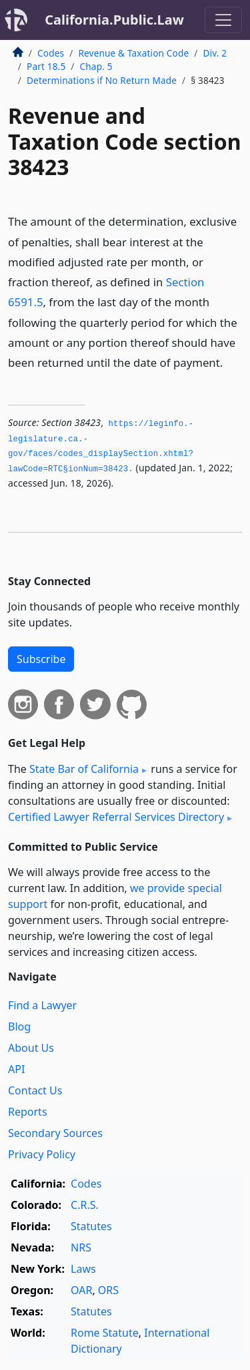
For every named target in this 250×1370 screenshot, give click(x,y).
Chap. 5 (96, 66)
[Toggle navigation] (223, 20)
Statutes (91, 1226)
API (16, 1069)
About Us (31, 1047)
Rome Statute (105, 1332)
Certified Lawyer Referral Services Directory (116, 816)
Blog (19, 1026)
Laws (83, 1268)
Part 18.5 (46, 66)
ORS (108, 1290)
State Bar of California (84, 769)
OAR (81, 1290)
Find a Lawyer (42, 1005)
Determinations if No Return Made (102, 80)
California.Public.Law (114, 20)
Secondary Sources (55, 1133)
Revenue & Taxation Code (133, 53)
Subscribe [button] (41, 659)
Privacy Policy (41, 1154)
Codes (50, 53)
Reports (27, 1111)
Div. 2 (215, 53)
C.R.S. (85, 1205)
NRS (81, 1247)
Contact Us (35, 1090)
